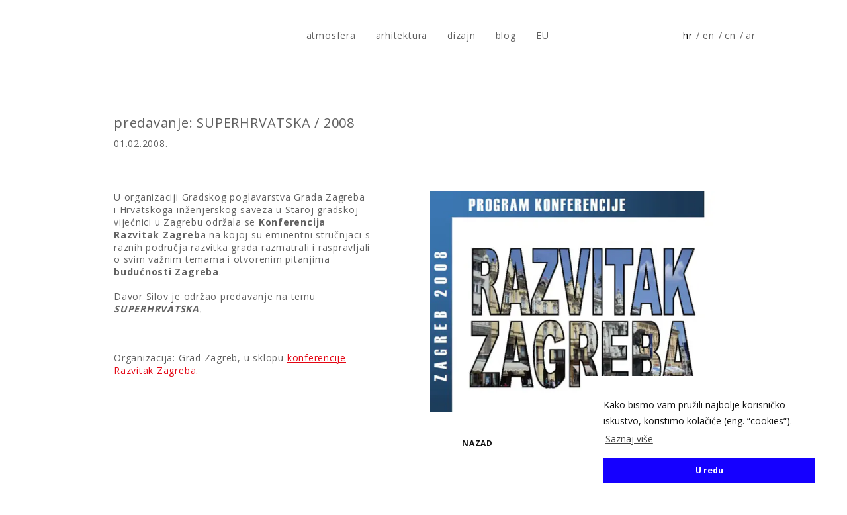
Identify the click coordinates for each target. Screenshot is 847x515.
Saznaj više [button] (629, 438)
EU (542, 35)
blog (506, 35)
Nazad (477, 443)
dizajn (461, 35)
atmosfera (55, 36)
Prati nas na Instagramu (811, 36)
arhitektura (401, 35)
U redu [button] (709, 470)
